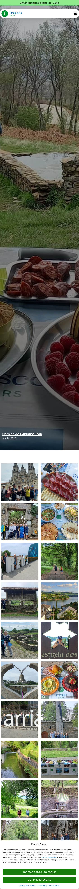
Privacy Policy (54, 886)
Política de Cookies (49, 857)
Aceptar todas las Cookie (39, 872)
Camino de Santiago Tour (22, 434)
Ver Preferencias (39, 880)
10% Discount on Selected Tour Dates (39, 3)
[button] (75, 13)
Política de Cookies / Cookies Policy (33, 886)
